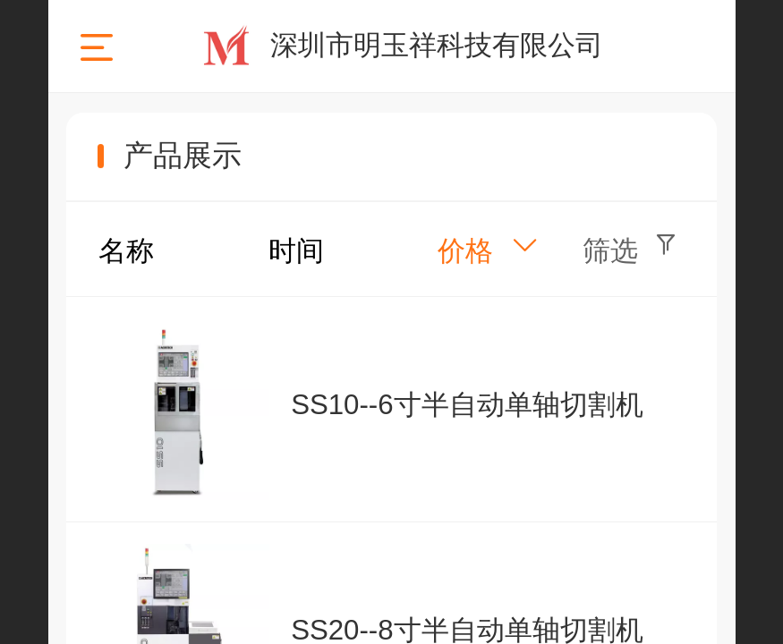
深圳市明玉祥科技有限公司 (436, 45)
